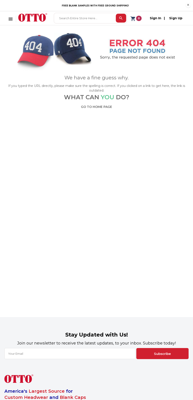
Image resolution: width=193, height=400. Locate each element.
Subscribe (162, 354)
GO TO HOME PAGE (96, 107)
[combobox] (85, 18)
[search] (121, 18)
